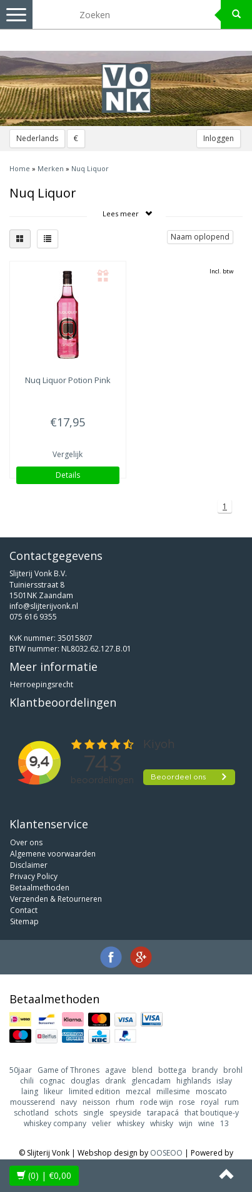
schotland (31, 1112)
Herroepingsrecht (41, 684)
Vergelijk (68, 454)
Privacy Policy (34, 876)
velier (101, 1123)
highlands (193, 1080)
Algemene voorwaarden (53, 853)
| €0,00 (44, 1175)
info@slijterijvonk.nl (43, 606)
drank (115, 1080)
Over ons (26, 842)
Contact (24, 910)
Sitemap (24, 921)
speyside (125, 1112)
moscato (211, 1091)
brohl (233, 1070)
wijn (186, 1123)
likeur (53, 1091)
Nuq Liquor (90, 168)
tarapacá (163, 1112)
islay (224, 1080)
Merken (51, 168)
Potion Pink (68, 380)
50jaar (20, 1070)
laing (29, 1091)
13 (224, 1123)
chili (27, 1080)
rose (187, 1102)
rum (231, 1102)
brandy (205, 1070)
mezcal (138, 1091)
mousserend (32, 1102)
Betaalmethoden (39, 887)
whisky (161, 1123)
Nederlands (37, 138)
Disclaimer (29, 865)
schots (66, 1112)
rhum (125, 1102)
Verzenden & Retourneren (56, 899)
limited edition (94, 1091)
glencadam (151, 1080)
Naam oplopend (200, 236)
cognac (52, 1080)
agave (115, 1070)
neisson (96, 1102)
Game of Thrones (68, 1070)
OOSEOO (166, 1152)
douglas (85, 1080)
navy (69, 1102)
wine (206, 1123)
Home (19, 168)
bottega (172, 1070)
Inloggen (218, 138)
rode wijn (156, 1102)
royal (210, 1102)
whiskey (130, 1123)
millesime (173, 1091)
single (93, 1112)
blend (142, 1070)
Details (68, 475)
